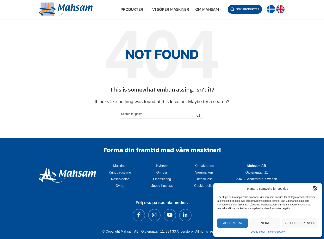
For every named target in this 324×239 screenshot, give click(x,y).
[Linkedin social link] (185, 215)
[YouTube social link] (170, 215)
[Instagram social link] (154, 215)
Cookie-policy (257, 231)
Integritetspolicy (276, 231)
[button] (316, 189)
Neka (265, 223)
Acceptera (232, 223)
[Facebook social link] (139, 215)
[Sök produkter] (245, 9)
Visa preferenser (300, 223)
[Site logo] (66, 9)
